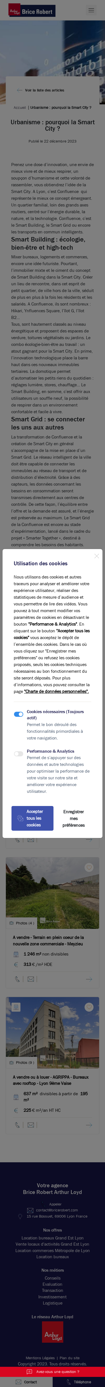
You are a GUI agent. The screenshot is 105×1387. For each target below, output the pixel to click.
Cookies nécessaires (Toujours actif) (55, 715)
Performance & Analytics (50, 751)
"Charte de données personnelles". (56, 691)
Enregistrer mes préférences (73, 818)
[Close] (96, 555)
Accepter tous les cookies (30, 818)
